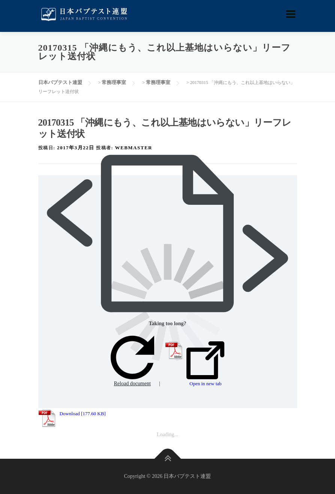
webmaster (133, 147)
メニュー (290, 14)
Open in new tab (205, 363)
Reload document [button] (132, 361)
